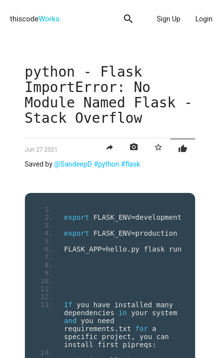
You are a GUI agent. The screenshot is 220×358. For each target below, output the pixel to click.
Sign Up (169, 19)
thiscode (34, 18)
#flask (130, 164)
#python (106, 164)
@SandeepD (73, 164)
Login (204, 19)
